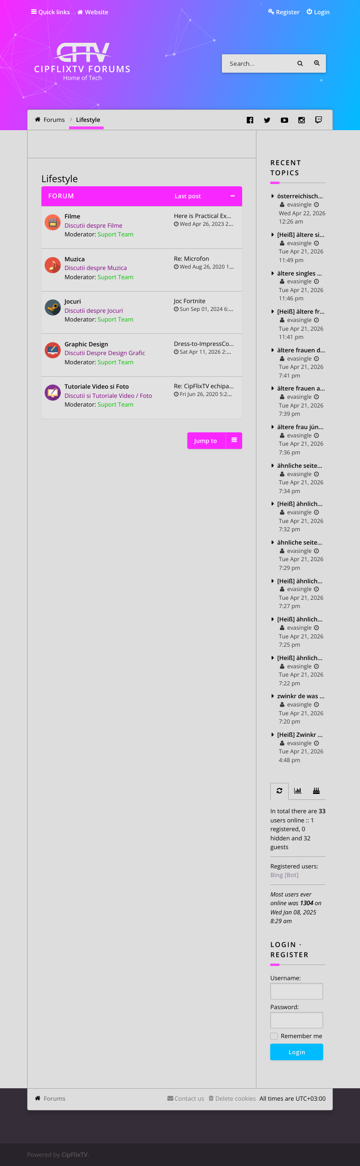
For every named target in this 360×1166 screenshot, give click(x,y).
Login (283, 944)
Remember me (296, 1036)
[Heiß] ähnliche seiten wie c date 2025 (301, 581)
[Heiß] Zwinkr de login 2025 (301, 734)
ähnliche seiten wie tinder (301, 465)
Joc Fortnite (190, 301)
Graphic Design (86, 344)
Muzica (74, 259)
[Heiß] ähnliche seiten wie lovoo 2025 (301, 504)
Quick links (54, 12)
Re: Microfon (191, 258)
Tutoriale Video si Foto (96, 387)
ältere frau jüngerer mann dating (301, 427)
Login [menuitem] (322, 12)
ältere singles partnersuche (301, 273)
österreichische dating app (301, 196)
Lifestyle (59, 178)
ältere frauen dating (301, 350)
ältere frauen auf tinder (301, 388)
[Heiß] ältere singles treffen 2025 (301, 234)
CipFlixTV (74, 1154)
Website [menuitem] (92, 12)
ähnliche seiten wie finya (301, 542)
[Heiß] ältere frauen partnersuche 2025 (301, 311)
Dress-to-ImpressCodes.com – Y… (220, 343)
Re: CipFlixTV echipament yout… (218, 386)
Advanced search (316, 63)
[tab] (279, 791)
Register (289, 954)
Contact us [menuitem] (189, 1098)
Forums (54, 1098)
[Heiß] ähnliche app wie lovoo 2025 (301, 658)
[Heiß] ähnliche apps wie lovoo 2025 (301, 619)
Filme (72, 216)
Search (300, 63)
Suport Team (116, 234)
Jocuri (72, 301)
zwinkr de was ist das (301, 696)
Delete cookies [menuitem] (235, 1098)
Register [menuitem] (288, 12)
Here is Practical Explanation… (216, 216)
